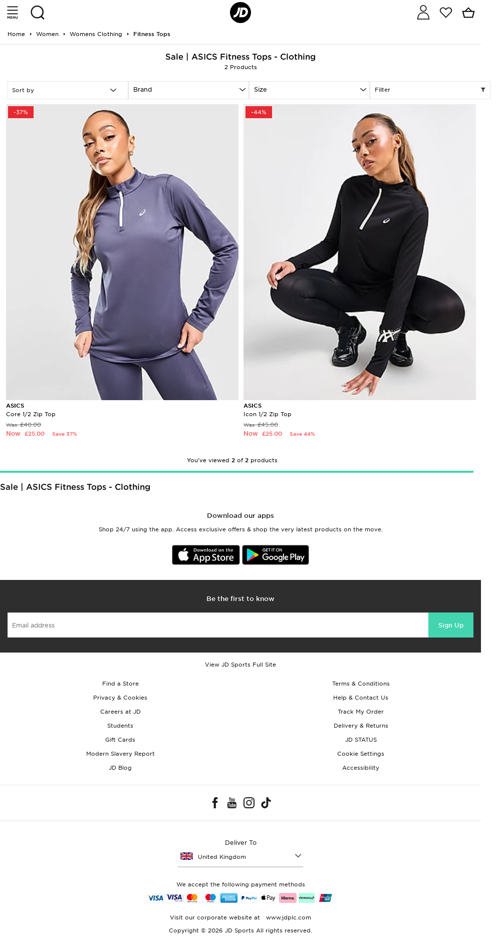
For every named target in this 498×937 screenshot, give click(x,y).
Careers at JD (120, 711)
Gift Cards (120, 739)
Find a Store (120, 683)
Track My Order (361, 711)
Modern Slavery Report (120, 753)
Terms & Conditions (361, 683)
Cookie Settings (360, 753)
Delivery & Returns (361, 725)
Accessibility (360, 767)
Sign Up (450, 625)
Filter (430, 90)
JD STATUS (361, 739)
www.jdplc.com (287, 917)
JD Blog (120, 767)
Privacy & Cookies (120, 697)
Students (120, 725)
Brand (142, 89)
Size (260, 89)
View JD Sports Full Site (240, 664)
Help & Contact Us (360, 697)
